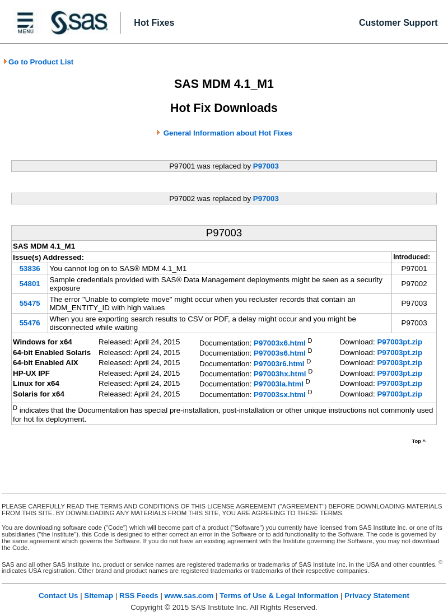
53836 (30, 268)
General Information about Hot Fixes (228, 133)
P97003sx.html (280, 394)
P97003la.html (279, 384)
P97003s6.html (280, 353)
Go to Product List (38, 62)
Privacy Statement (376, 595)
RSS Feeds (138, 595)
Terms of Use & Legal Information (279, 595)
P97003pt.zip (399, 342)
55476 (30, 323)
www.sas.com (189, 595)
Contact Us (58, 595)
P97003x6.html (280, 343)
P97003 (266, 166)
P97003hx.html (280, 374)
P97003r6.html (279, 364)
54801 (30, 283)
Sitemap (98, 595)
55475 (30, 303)
